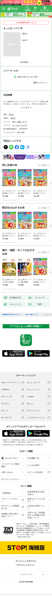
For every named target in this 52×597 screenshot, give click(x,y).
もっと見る (42, 165)
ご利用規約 (6, 493)
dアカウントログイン (10, 479)
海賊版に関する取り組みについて (10, 515)
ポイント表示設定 (35, 472)
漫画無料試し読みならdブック (11, 314)
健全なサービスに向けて (36, 500)
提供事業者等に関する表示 (36, 493)
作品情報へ (25, 62)
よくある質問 (33, 465)
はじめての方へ (10, 458)
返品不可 (25, 40)
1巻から (36, 82)
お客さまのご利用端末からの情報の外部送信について (36, 515)
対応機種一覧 (33, 458)
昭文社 (24, 33)
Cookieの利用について (36, 507)
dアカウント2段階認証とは (10, 507)
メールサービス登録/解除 (10, 465)
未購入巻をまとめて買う (28, 77)
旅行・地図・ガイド (19, 122)
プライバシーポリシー (10, 500)
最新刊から (44, 82)
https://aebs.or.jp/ (24, 537)
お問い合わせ (7, 472)
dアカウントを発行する (26, 561)
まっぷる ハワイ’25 (19, 125)
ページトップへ (26, 574)
